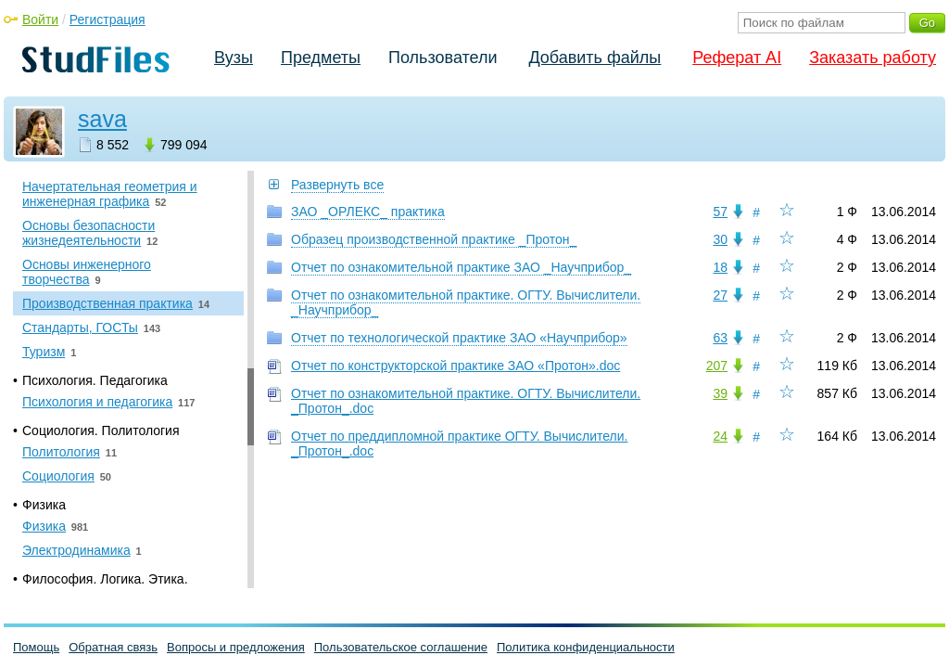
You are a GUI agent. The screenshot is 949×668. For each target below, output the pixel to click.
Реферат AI (736, 57)
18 (720, 267)
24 (720, 436)
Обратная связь (113, 647)
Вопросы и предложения (236, 647)
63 (720, 337)
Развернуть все (337, 184)
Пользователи (442, 57)
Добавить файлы (594, 57)
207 (717, 365)
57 (720, 211)
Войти (40, 19)
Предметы (321, 57)
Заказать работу (872, 57)
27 (720, 295)
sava (102, 119)
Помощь (36, 647)
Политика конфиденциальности (586, 647)
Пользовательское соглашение (400, 647)
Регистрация (108, 19)
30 (720, 239)
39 (720, 393)
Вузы (233, 57)
